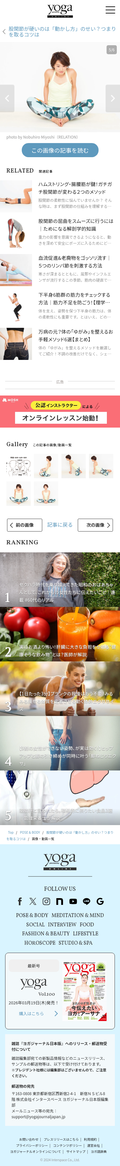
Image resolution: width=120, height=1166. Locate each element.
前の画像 (25, 525)
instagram (46, 901)
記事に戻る (60, 524)
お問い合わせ (28, 1139)
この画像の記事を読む (60, 150)
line (87, 901)
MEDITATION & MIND (78, 915)
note (60, 901)
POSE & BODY (32, 915)
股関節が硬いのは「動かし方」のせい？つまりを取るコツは (62, 32)
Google (100, 901)
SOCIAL (35, 925)
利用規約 (90, 1139)
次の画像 (95, 525)
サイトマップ (75, 1151)
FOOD (87, 925)
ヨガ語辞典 (99, 1151)
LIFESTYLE (85, 934)
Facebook (18, 901)
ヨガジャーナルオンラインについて (35, 1151)
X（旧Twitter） (33, 901)
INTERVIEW (62, 925)
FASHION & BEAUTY (46, 934)
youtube (73, 901)
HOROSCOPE (39, 943)
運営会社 (93, 1145)
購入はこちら (31, 1013)
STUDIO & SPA (75, 943)
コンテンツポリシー (67, 1145)
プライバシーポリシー (32, 1145)
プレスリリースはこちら (61, 1139)
